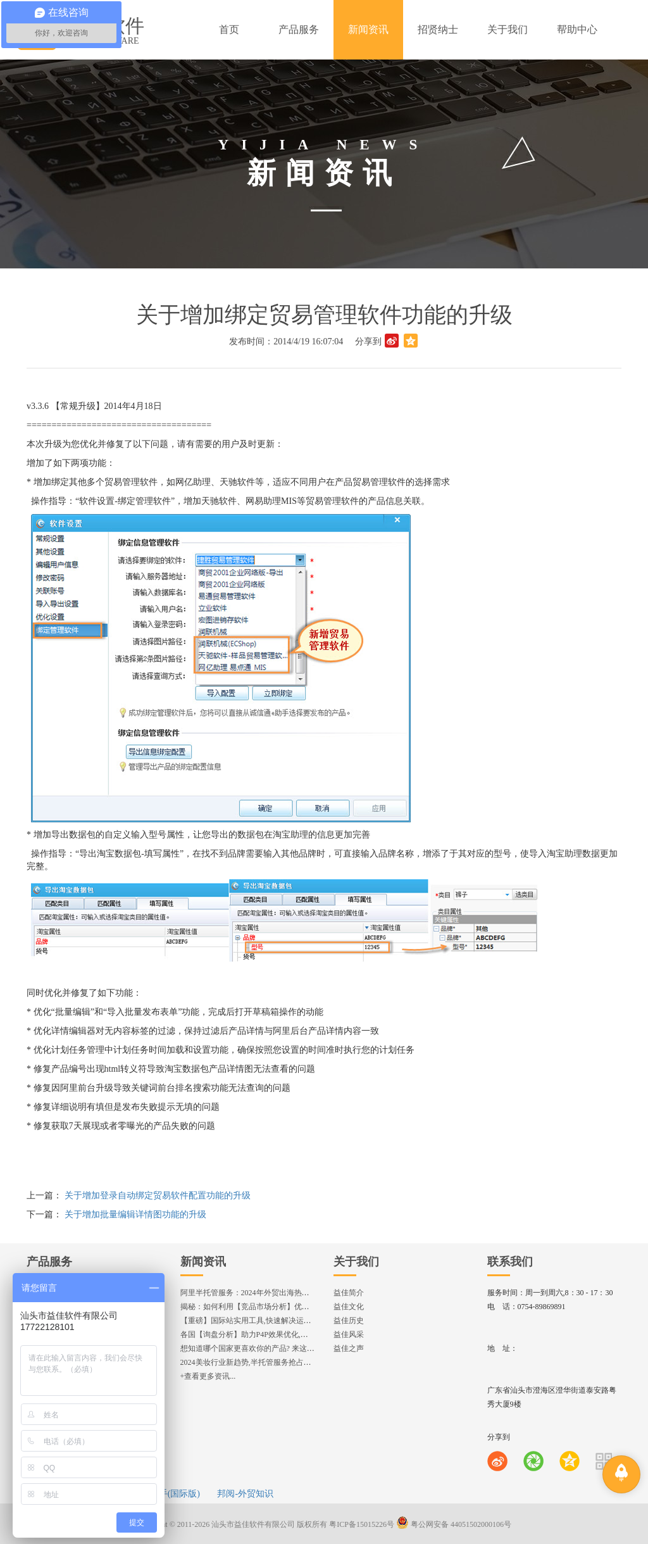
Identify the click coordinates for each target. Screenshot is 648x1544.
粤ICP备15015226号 (361, 1524)
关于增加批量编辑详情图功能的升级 (135, 1214)
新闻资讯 (203, 1261)
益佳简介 (348, 1292)
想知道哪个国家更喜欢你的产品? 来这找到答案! (260, 1348)
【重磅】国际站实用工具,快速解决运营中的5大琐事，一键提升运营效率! (302, 1320)
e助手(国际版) (173, 1493)
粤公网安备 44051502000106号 (453, 1524)
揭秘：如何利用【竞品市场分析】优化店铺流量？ (263, 1306)
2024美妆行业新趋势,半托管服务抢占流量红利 (257, 1362)
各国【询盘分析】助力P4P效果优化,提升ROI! (256, 1334)
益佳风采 (348, 1334)
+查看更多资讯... (208, 1376)
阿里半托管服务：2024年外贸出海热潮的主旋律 (260, 1292)
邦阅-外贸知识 (245, 1493)
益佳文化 (348, 1306)
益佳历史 (348, 1320)
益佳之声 (348, 1348)
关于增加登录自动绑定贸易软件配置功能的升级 (158, 1195)
